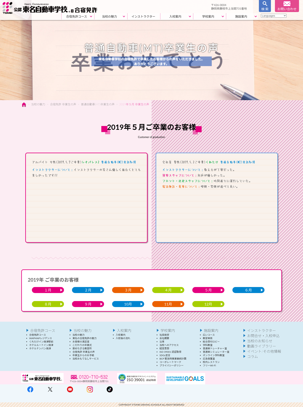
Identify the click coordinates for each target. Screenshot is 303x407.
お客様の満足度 (81, 341)
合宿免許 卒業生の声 (63, 104)
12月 (208, 304)
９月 (88, 304)
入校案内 (175, 16)
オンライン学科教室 (214, 355)
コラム (252, 356)
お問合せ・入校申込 (263, 335)
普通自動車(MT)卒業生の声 (98, 104)
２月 (88, 290)
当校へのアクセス (169, 345)
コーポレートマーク (170, 362)
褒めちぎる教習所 (82, 348)
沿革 (162, 341)
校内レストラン (211, 362)
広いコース (209, 334)
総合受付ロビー (211, 341)
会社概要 (164, 338)
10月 (128, 304)
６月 (248, 290)
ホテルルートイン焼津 (41, 345)
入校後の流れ (123, 338)
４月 (168, 290)
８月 (48, 304)
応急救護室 (209, 358)
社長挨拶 (164, 334)
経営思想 (164, 348)
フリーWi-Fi (209, 365)
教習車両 (208, 338)
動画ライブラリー (261, 346)
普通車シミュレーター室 (216, 351)
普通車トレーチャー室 (215, 348)
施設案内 (241, 16)
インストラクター (143, 16)
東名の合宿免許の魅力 (85, 338)
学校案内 (208, 16)
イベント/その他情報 (264, 351)
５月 (208, 290)
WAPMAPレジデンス (40, 338)
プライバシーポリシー (172, 365)
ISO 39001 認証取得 (170, 351)
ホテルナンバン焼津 (40, 348)
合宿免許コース (76, 16)
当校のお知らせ (260, 341)
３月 (128, 290)
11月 (168, 304)
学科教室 (208, 345)
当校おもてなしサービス (86, 358)
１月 (48, 290)
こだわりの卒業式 (82, 345)
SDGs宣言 (165, 355)
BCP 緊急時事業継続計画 (173, 358)
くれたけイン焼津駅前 (41, 341)
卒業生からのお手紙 (83, 355)
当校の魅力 (109, 16)
